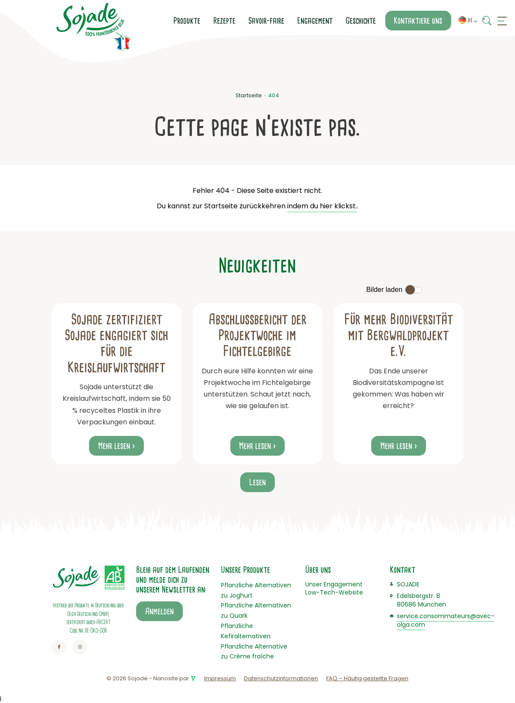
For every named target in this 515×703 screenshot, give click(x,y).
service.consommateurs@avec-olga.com (445, 620)
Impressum (220, 678)
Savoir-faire (266, 20)
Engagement (315, 20)
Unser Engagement (334, 584)
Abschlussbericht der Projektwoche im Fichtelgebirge (257, 335)
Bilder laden (384, 289)
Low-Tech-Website (334, 592)
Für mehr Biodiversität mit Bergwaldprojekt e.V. (398, 335)
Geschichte (360, 20)
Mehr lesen (114, 446)
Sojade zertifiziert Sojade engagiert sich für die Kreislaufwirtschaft (116, 343)
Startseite (248, 95)
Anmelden (159, 611)
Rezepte (224, 20)
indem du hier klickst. (322, 206)
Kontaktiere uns (418, 20)
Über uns (318, 569)
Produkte (186, 20)
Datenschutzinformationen (281, 678)
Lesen (257, 482)
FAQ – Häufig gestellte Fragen (367, 678)
